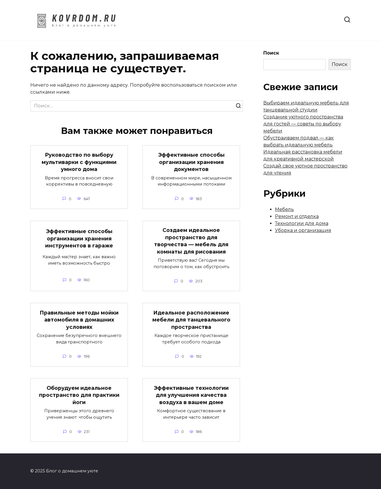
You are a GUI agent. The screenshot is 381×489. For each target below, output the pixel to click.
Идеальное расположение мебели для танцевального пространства (191, 319)
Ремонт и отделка (297, 216)
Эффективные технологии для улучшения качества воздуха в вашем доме (191, 395)
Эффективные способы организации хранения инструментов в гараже (79, 238)
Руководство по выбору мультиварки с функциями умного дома (79, 162)
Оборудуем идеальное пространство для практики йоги (79, 395)
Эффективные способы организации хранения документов (191, 162)
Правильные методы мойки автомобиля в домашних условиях (79, 319)
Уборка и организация (303, 230)
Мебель (284, 209)
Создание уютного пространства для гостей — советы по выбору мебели (303, 124)
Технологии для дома (301, 223)
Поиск (271, 53)
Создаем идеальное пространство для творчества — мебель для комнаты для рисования (191, 241)
